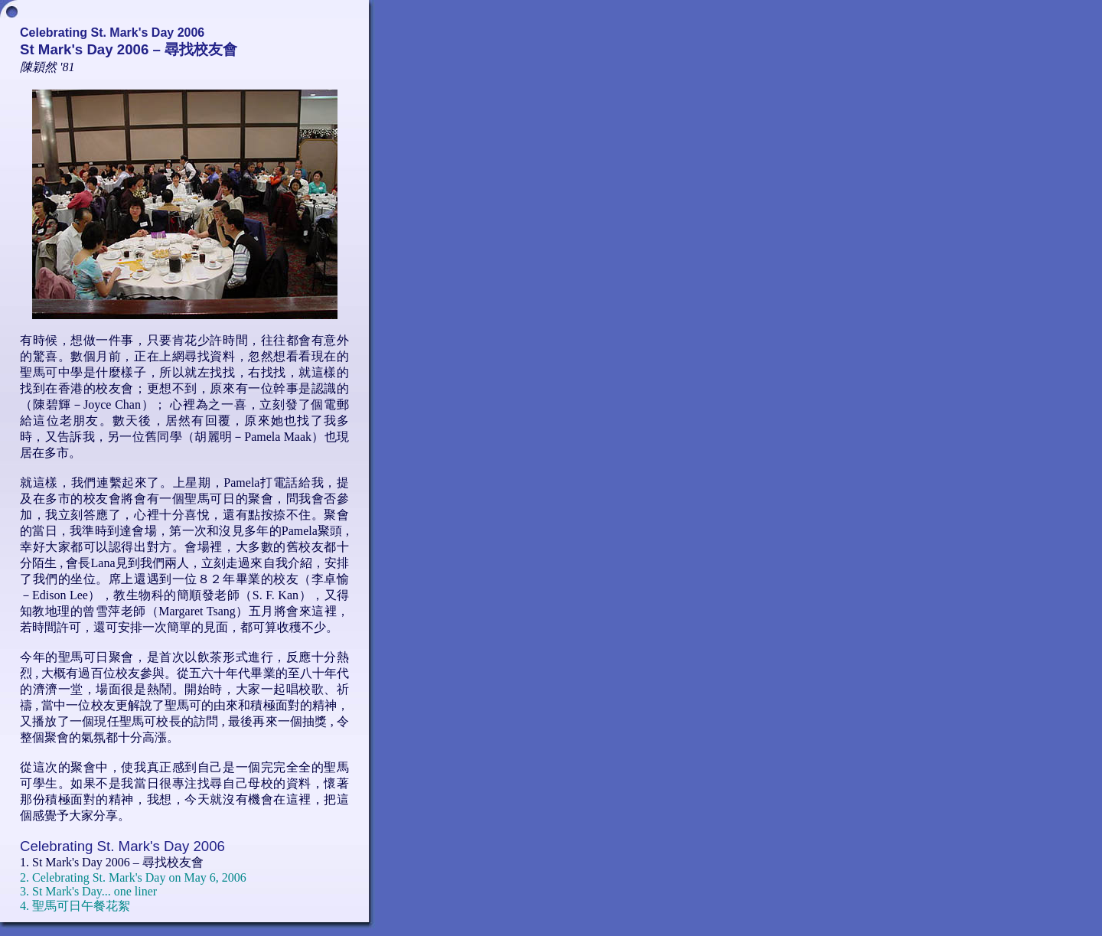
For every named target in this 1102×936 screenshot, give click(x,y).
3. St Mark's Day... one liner (88, 891)
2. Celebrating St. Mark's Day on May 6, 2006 (133, 877)
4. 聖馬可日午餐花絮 (75, 905)
